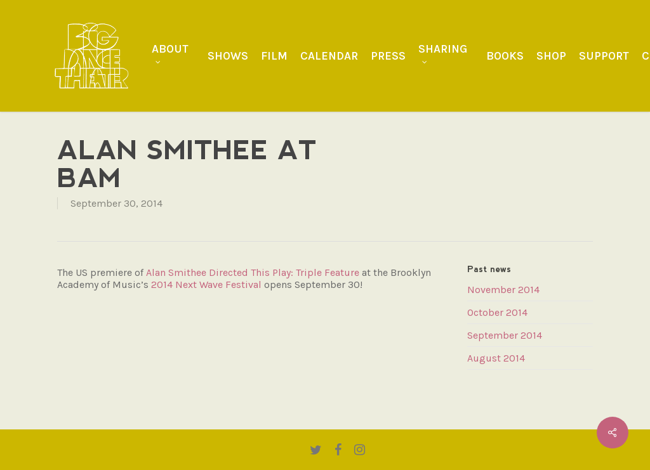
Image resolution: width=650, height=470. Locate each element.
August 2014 (496, 358)
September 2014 (504, 335)
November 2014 (503, 290)
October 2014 (497, 312)
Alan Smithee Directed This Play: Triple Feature (252, 272)
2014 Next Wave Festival (206, 284)
